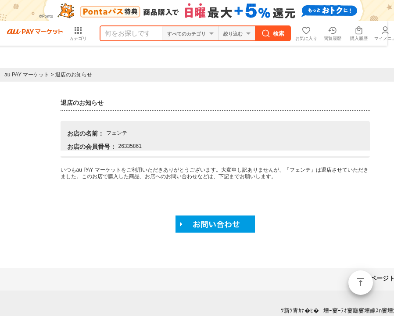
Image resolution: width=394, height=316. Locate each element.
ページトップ (360, 282)
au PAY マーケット (26, 75)
